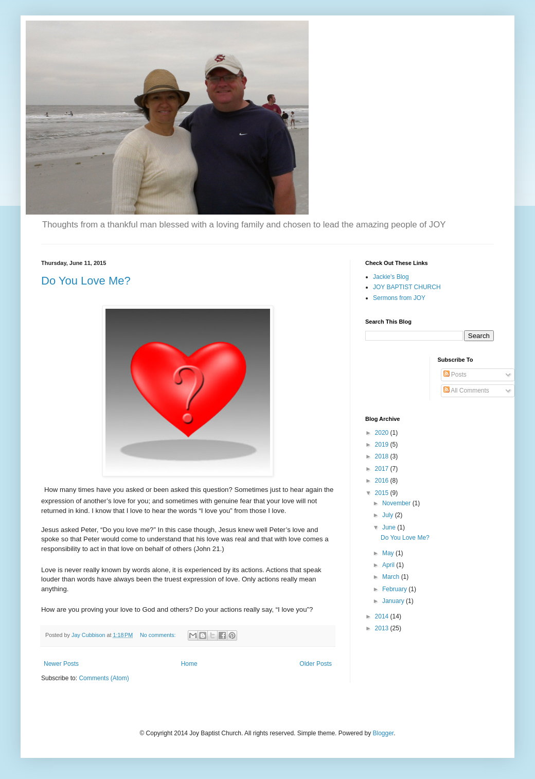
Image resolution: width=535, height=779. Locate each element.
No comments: (158, 635)
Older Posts (315, 663)
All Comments (466, 390)
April (389, 565)
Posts (455, 374)
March (391, 576)
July (388, 515)
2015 (382, 493)
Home (189, 663)
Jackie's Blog (391, 276)
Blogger (383, 733)
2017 (382, 468)
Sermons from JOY (399, 298)
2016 (382, 480)
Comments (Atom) (104, 678)
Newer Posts (61, 663)
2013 (382, 628)
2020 (382, 432)
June (389, 527)
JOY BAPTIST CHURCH (407, 287)
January (394, 601)
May (389, 553)
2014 (382, 616)
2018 (382, 456)
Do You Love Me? (86, 280)
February (395, 589)
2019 (382, 444)
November (397, 503)
